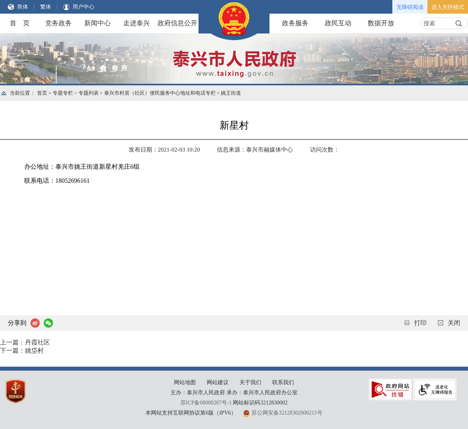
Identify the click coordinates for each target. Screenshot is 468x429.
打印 (420, 323)
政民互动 (338, 23)
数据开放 (381, 23)
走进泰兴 (136, 23)
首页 (42, 93)
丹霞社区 (37, 342)
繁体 (45, 7)
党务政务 (58, 23)
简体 (22, 7)
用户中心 (83, 7)
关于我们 (250, 382)
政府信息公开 (177, 23)
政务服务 (295, 23)
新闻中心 (97, 23)
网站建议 (218, 382)
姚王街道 (231, 93)
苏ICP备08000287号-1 (206, 403)
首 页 (20, 23)
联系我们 (283, 382)
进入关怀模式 (447, 7)
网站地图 (185, 382)
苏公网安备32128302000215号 (287, 413)
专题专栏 (63, 93)
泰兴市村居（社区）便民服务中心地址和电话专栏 (160, 93)
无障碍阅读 (410, 7)
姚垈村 (34, 350)
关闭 (454, 323)
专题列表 (88, 93)
